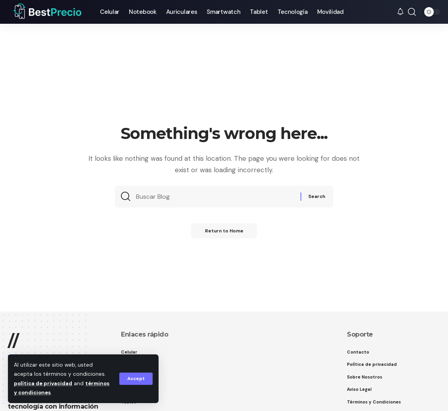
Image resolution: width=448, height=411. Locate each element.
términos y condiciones (47, 392)
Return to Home (224, 233)
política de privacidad (44, 383)
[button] (135, 379)
